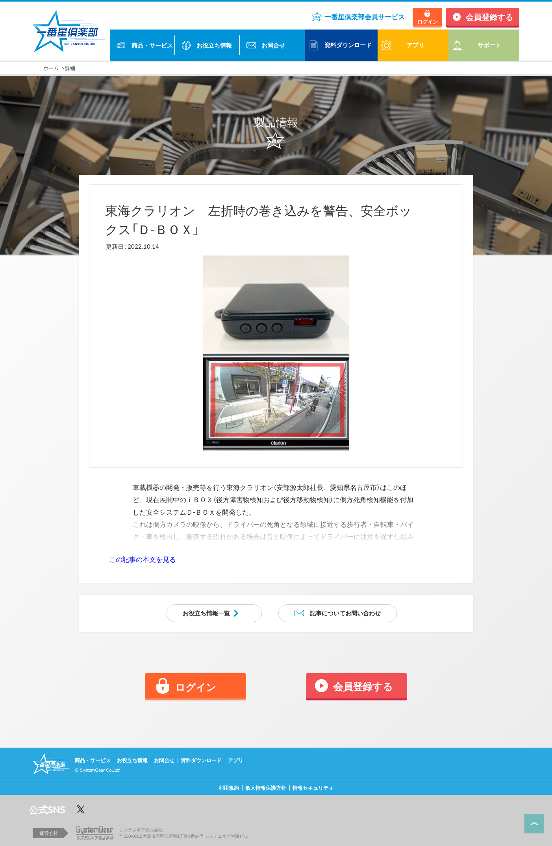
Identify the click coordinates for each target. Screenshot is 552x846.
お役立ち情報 (214, 45)
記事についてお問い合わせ (345, 613)
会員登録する (489, 16)
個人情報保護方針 (265, 787)
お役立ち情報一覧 (206, 613)
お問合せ (273, 45)
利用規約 (229, 787)
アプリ (235, 760)
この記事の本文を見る (142, 559)
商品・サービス (152, 45)
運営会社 (48, 833)
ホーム (51, 68)
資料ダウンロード (348, 45)
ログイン (427, 21)
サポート (489, 45)
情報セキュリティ (313, 787)
